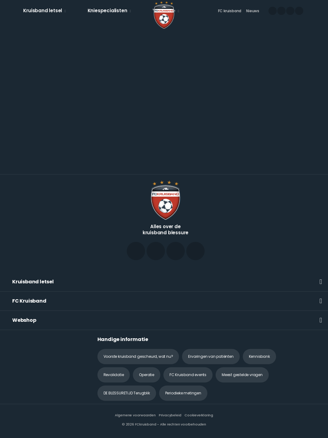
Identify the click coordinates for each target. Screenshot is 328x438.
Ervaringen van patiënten (210, 356)
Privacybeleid (170, 415)
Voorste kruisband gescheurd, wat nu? (138, 356)
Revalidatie (114, 374)
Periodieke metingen (183, 393)
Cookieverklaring (198, 415)
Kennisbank (259, 356)
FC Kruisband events (187, 374)
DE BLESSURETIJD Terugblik (127, 393)
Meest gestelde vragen (242, 374)
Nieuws (252, 10)
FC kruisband (230, 10)
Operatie (146, 374)
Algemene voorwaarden (135, 415)
